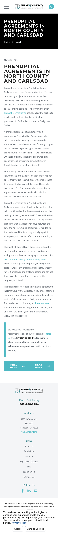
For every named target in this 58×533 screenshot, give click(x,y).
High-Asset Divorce (29, 461)
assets (48, 303)
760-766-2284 (29, 404)
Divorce (29, 456)
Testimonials (29, 471)
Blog (29, 466)
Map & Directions (29, 431)
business (39, 303)
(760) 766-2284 (25, 337)
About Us (29, 446)
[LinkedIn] (29, 491)
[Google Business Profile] (35, 491)
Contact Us (29, 476)
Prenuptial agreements (15, 112)
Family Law (29, 451)
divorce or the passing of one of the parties (25, 259)
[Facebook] (22, 491)
